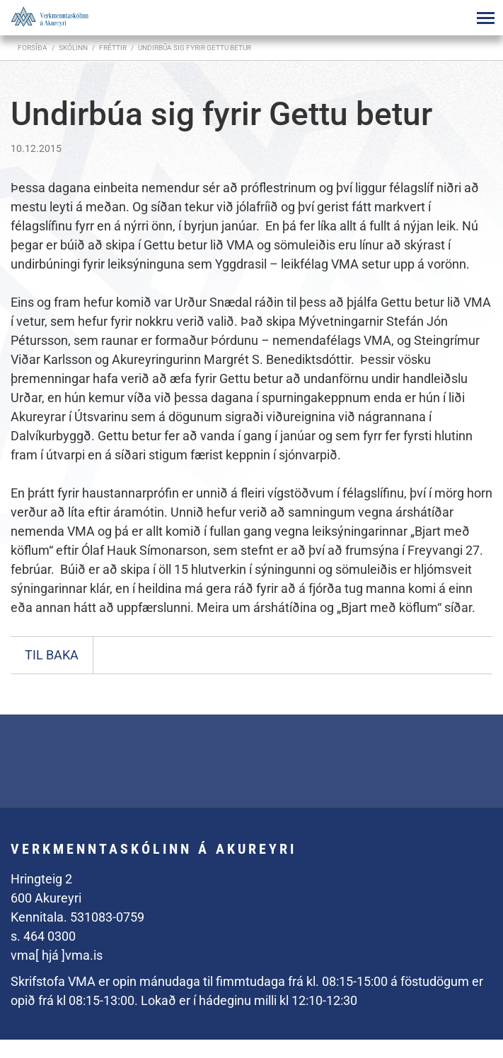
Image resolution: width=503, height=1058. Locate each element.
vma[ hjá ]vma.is (57, 955)
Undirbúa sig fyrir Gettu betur (194, 48)
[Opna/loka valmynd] (485, 17)
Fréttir (113, 48)
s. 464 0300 (43, 936)
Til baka (52, 654)
